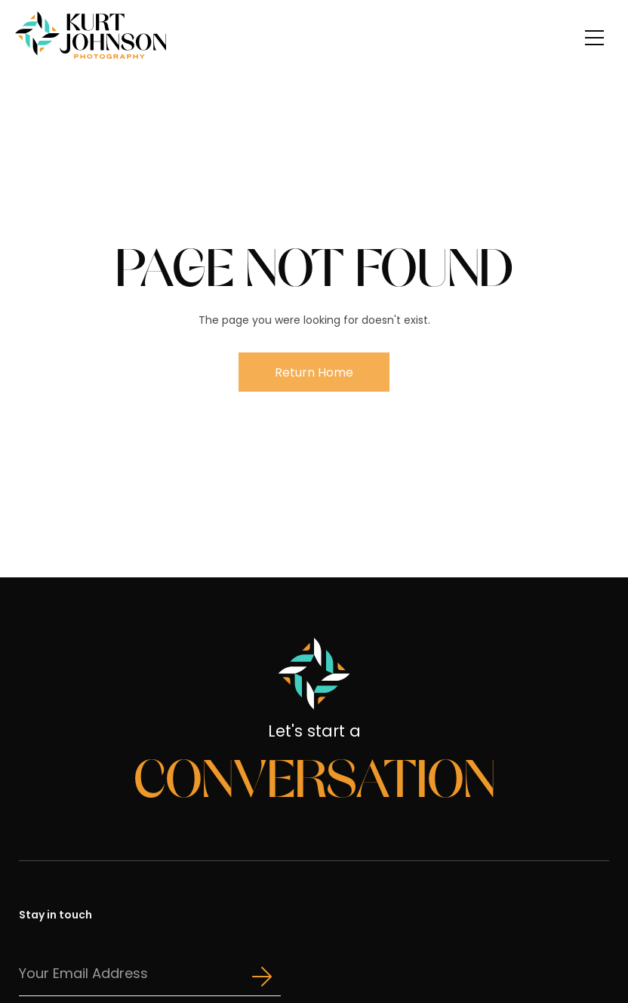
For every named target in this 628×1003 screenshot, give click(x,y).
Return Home (314, 372)
